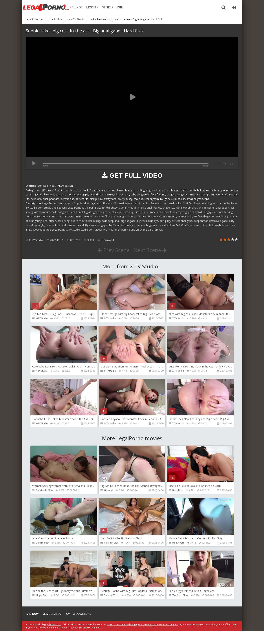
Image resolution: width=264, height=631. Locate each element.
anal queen (158, 190)
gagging (171, 194)
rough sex (166, 199)
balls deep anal (219, 190)
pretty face (110, 199)
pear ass (54, 199)
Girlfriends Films (44, 490)
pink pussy (96, 199)
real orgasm (151, 199)
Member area (51, 613)
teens (205, 199)
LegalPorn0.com (52, 624)
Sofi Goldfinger (46, 185)
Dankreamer (42, 542)
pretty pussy (125, 199)
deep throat (97, 194)
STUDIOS (76, 7)
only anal (42, 199)
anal (130, 190)
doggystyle (143, 194)
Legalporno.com (46, 7)
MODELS (92, 7)
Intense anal (80, 190)
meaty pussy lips (200, 194)
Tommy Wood (111, 595)
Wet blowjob (119, 190)
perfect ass (67, 199)
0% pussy (48, 190)
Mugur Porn (178, 542)
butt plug (61, 194)
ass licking (172, 190)
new (33, 199)
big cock (38, 194)
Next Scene (150, 250)
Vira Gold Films (180, 595)
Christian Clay (111, 542)
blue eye (49, 194)
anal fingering (143, 190)
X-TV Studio (36, 240)
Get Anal (108, 490)
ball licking (203, 190)
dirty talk (130, 194)
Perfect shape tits (99, 190)
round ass (179, 199)
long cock (183, 194)
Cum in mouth (63, 190)
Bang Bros (177, 490)
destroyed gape (114, 194)
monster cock (219, 194)
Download (106, 240)
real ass (138, 199)
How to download (77, 613)
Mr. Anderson (65, 185)
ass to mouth (188, 190)
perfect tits (82, 199)
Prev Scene (114, 250)
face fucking (158, 194)
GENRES (107, 7)
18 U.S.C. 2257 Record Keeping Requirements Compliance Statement (142, 624)
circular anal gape (77, 194)
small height (194, 199)
